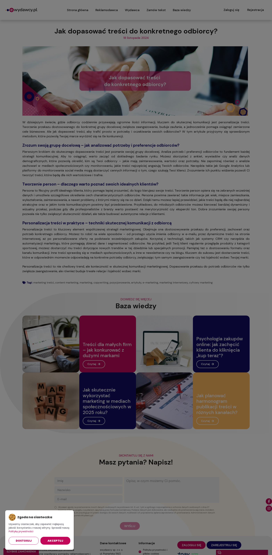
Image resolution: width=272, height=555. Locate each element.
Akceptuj (55, 541)
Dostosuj (24, 541)
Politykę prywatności (21, 531)
